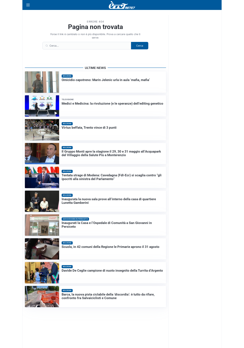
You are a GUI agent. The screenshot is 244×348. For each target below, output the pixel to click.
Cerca (139, 45)
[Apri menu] (28, 5)
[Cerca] (86, 45)
